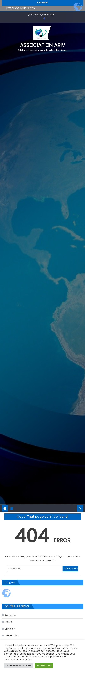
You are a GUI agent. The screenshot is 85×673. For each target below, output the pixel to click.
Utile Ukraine (11, 635)
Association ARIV (42, 45)
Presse (8, 621)
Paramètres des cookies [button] (18, 665)
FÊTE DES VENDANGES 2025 (20, 8)
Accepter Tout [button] (44, 665)
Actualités (10, 615)
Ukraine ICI (10, 628)
